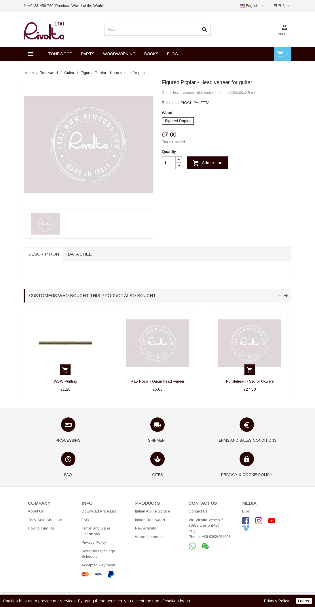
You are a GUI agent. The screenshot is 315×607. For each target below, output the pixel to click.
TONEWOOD (60, 54)
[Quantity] (169, 162)
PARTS (87, 54)
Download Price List (98, 511)
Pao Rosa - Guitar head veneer (157, 381)
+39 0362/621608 (216, 536)
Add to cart (208, 163)
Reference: (170, 103)
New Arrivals (145, 528)
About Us (36, 511)
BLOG (172, 54)
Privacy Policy (93, 542)
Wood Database (149, 537)
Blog (246, 511)
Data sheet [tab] (81, 254)
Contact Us (198, 511)
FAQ (85, 520)
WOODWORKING (119, 54)
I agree (304, 601)
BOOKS (151, 54)
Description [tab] (43, 254)
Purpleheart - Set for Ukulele (250, 381)
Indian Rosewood (150, 520)
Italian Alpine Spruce (152, 511)
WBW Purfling (65, 381)
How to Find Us (41, 528)
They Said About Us (45, 520)
